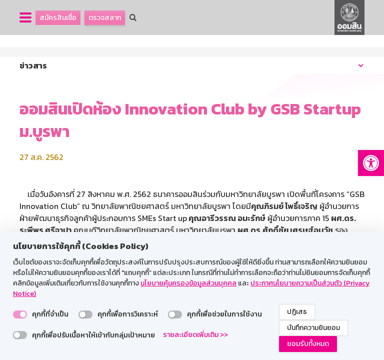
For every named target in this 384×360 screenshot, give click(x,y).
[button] (371, 163)
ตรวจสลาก (104, 17)
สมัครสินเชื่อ (58, 17)
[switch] (20, 314)
